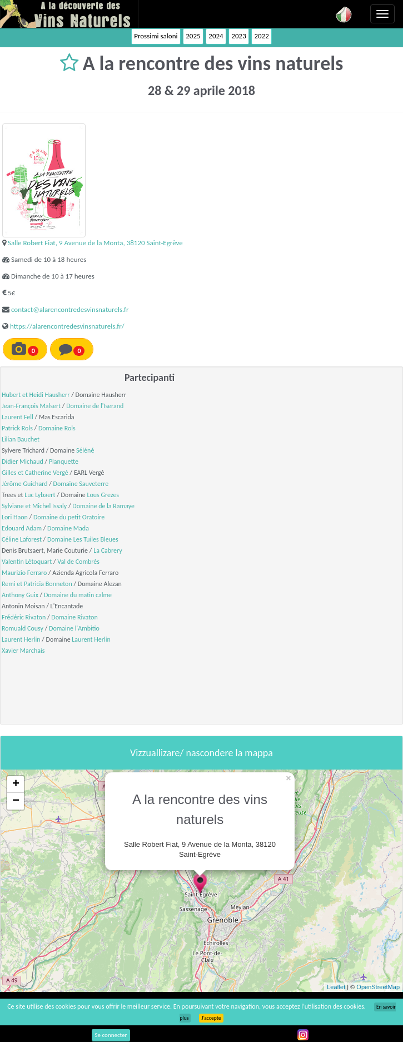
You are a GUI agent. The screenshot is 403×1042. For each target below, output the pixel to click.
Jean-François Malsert (31, 406)
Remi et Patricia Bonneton (37, 584)
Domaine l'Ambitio (74, 628)
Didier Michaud (22, 461)
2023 (238, 36)
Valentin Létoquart (27, 561)
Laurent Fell (17, 417)
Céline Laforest (22, 539)
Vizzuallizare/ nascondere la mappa (201, 753)
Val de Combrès (78, 561)
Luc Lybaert (39, 495)
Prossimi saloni (155, 36)
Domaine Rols (57, 428)
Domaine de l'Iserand (94, 406)
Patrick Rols (17, 428)
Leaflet (336, 987)
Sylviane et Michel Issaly (34, 506)
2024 (215, 36)
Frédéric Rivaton (24, 617)
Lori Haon (15, 517)
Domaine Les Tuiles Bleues (82, 539)
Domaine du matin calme (78, 595)
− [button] (15, 801)
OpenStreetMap (378, 987)
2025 (193, 36)
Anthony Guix (20, 595)
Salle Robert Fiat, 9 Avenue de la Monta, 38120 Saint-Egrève (95, 243)
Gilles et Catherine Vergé (35, 473)
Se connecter (111, 1035)
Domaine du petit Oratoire (69, 517)
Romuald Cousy (22, 628)
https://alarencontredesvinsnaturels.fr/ (67, 326)
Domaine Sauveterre (81, 484)
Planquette (63, 461)
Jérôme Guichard (24, 484)
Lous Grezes (103, 495)
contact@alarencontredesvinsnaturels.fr (70, 309)
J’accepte (211, 1018)
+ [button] (15, 784)
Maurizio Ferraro (24, 573)
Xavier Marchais (23, 650)
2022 (261, 36)
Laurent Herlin (21, 639)
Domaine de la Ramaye (103, 506)
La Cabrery (107, 550)
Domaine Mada (68, 528)
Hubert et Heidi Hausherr (35, 395)
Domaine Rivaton (74, 617)
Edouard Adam (22, 528)
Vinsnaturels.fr (69, 14)
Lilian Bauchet (20, 439)
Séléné (85, 450)
